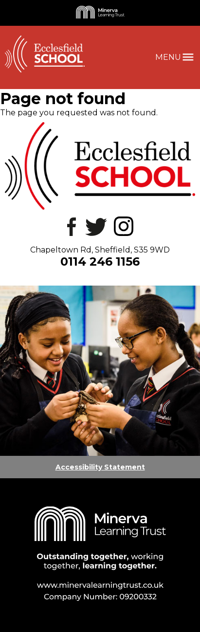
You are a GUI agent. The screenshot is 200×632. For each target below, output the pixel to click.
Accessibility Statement (100, 467)
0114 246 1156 (100, 261)
